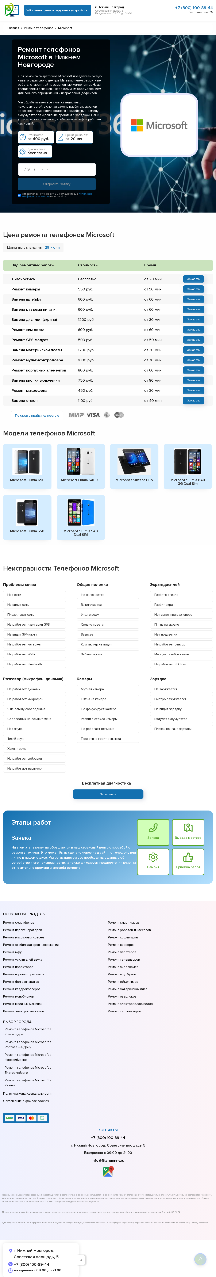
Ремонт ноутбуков (122, 974)
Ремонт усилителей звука (22, 959)
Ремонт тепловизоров (125, 1011)
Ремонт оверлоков (122, 996)
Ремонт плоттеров (122, 952)
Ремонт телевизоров (124, 959)
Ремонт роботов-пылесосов (129, 930)
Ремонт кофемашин (123, 937)
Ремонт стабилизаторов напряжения (31, 945)
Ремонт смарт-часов (123, 922)
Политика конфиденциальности (27, 1093)
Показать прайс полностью (37, 415)
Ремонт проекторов (18, 967)
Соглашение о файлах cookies (26, 1101)
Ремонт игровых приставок (23, 974)
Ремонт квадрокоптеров (21, 989)
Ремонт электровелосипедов (130, 1004)
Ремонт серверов (121, 945)
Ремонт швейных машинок (22, 1004)
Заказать (193, 279)
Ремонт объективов (123, 982)
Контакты (108, 1130)
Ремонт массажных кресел (23, 937)
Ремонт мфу (12, 952)
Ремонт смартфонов (18, 922)
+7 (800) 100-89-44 (194, 8)
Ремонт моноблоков (18, 996)
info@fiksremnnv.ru (108, 1160)
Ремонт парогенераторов (22, 930)
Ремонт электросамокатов (23, 1011)
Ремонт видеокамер (123, 967)
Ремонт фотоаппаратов (21, 982)
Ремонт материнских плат (127, 989)
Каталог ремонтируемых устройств (58, 10)
